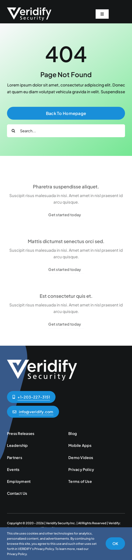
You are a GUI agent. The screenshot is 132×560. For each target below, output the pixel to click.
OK (115, 543)
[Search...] (66, 130)
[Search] (13, 130)
